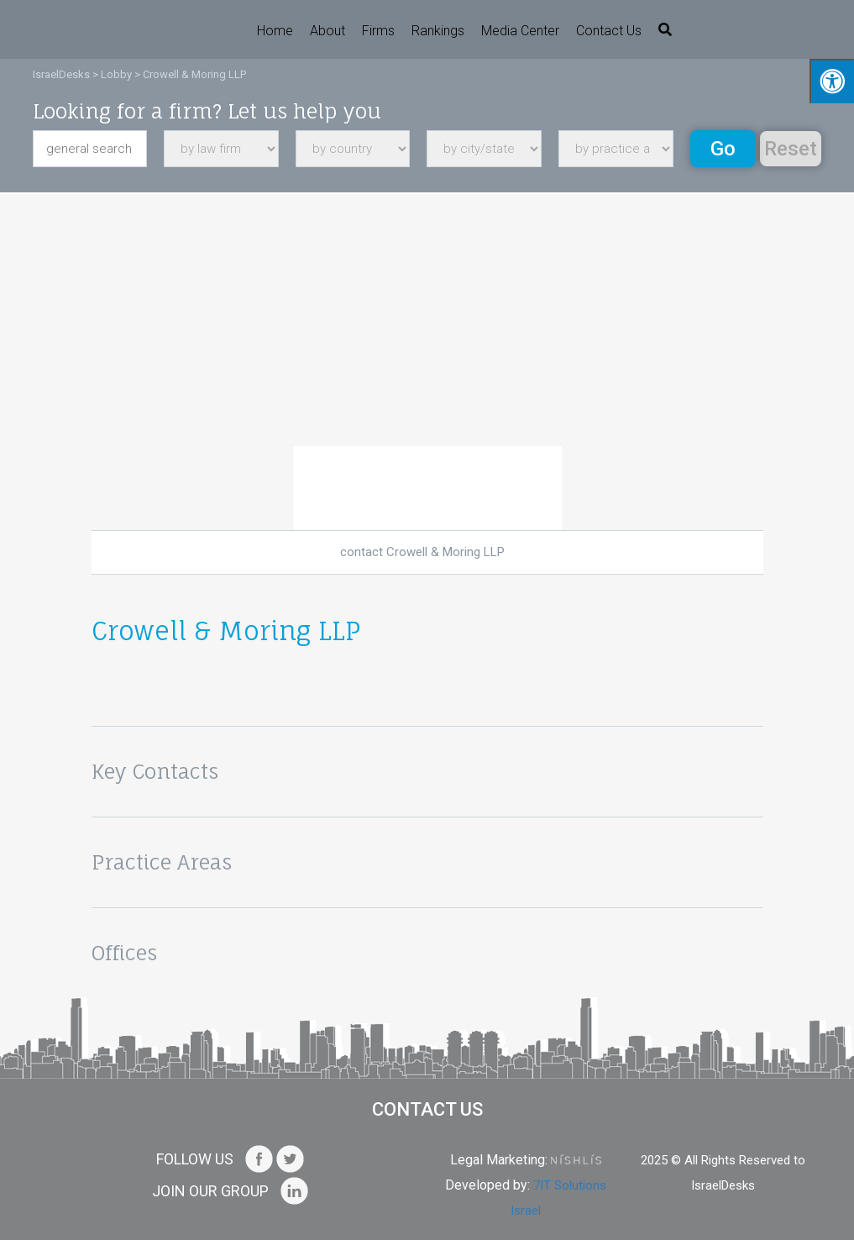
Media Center (520, 31)
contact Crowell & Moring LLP (422, 552)
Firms (378, 31)
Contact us (609, 31)
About (327, 31)
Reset (790, 148)
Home (275, 31)
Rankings (437, 31)
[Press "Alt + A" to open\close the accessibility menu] (831, 81)
